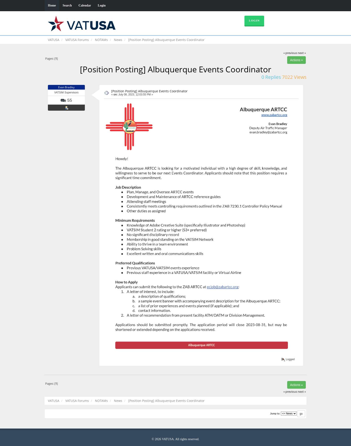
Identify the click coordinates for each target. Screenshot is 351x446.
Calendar (85, 5)
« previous (290, 53)
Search (67, 5)
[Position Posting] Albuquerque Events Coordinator (149, 91)
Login (102, 5)
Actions (296, 60)
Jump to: (275, 413)
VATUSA (53, 40)
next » (302, 53)
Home (52, 5)
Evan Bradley (66, 87)
